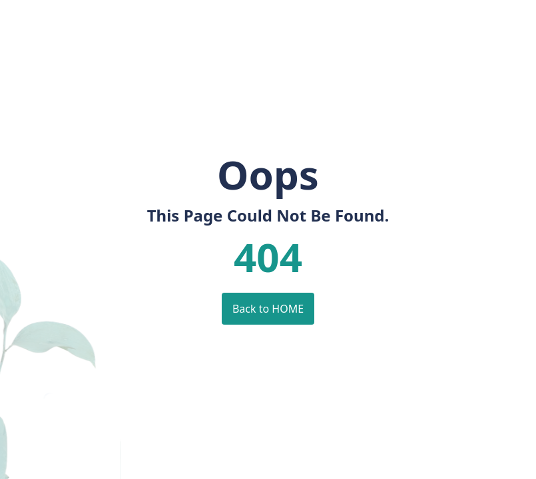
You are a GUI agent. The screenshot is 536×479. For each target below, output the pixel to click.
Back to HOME (268, 308)
